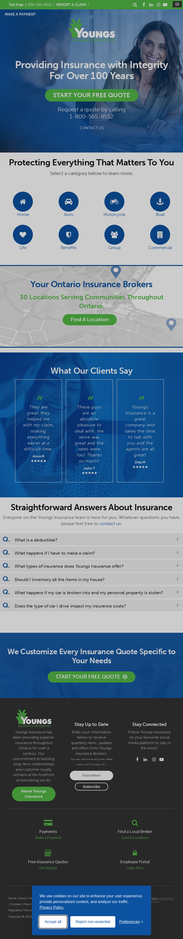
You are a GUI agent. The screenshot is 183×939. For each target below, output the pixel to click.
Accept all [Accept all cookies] (53, 922)
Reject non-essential (93, 922)
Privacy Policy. (52, 907)
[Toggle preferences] (131, 922)
